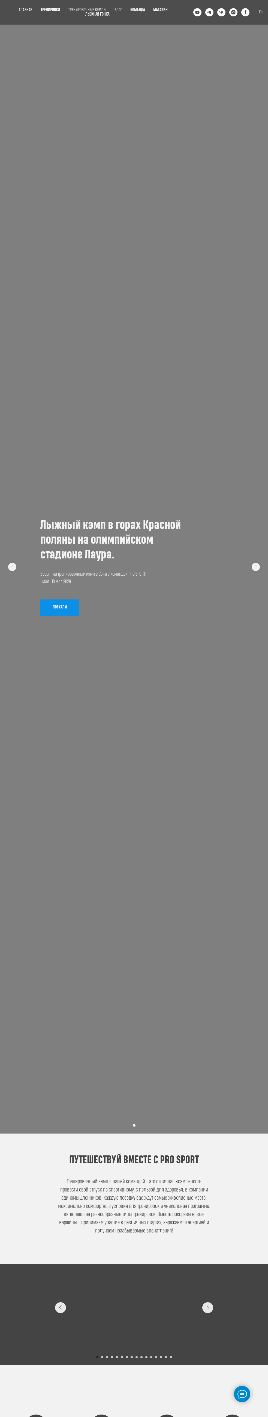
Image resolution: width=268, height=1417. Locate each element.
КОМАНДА (137, 10)
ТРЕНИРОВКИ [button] (50, 10)
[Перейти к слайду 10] (141, 1357)
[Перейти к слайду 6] (122, 1357)
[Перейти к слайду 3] (107, 1357)
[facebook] (245, 12)
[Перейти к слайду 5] (117, 1357)
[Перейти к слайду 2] (102, 1357)
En (261, 12)
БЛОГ (118, 10)
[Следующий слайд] (256, 567)
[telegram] (209, 12)
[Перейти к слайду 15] (166, 1357)
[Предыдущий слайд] (12, 567)
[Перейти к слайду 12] (151, 1357)
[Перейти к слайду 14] (161, 1357)
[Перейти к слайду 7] (127, 1357)
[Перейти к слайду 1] (134, 1125)
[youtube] (197, 12)
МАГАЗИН (160, 10)
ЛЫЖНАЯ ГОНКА (97, 14)
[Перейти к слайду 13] (156, 1357)
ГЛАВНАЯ (25, 10)
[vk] (221, 12)
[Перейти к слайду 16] (171, 1357)
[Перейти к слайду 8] (132, 1357)
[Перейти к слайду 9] (136, 1357)
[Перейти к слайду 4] (112, 1357)
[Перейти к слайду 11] (146, 1357)
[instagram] (233, 12)
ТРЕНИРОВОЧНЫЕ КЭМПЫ (87, 10)
